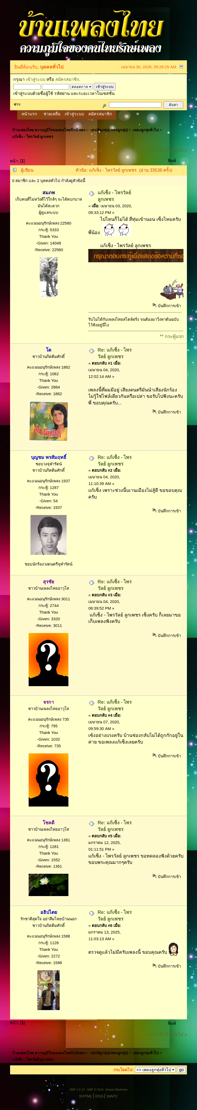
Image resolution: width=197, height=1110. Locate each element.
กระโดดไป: (123, 1069)
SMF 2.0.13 (77, 1089)
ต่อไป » (179, 150)
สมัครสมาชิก (67, 79)
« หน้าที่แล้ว (158, 150)
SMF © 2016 (95, 1089)
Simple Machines (116, 1089)
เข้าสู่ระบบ (35, 79)
